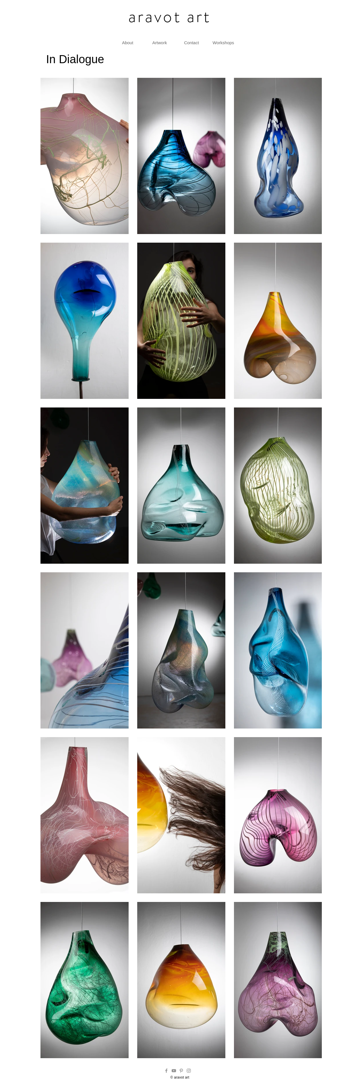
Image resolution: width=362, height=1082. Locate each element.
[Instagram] (188, 1070)
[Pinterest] (181, 1070)
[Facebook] (166, 1070)
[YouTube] (174, 1070)
